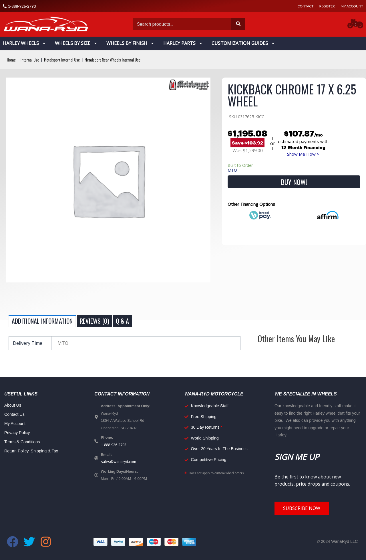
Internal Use (30, 59)
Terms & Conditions (22, 442)
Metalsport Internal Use (62, 59)
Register (327, 6)
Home (11, 59)
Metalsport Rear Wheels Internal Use (112, 59)
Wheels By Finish (130, 43)
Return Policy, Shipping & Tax (31, 451)
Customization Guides (243, 43)
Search (238, 24)
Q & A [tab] (122, 320)
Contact (306, 6)
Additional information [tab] (42, 320)
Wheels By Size (76, 43)
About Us (12, 405)
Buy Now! (294, 182)
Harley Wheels (24, 43)
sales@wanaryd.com (118, 461)
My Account (352, 6)
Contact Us (14, 414)
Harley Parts (183, 43)
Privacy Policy (17, 432)
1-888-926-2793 (113, 444)
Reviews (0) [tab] (94, 320)
